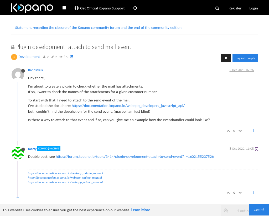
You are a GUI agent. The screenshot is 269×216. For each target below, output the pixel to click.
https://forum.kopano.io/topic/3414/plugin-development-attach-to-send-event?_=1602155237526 (135, 156)
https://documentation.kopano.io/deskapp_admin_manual (65, 173)
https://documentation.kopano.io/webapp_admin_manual (65, 182)
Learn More (140, 210)
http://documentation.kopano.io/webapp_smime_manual (65, 178)
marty (32, 149)
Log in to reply (245, 58)
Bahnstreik (35, 70)
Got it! (259, 209)
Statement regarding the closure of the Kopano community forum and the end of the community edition (98, 27)
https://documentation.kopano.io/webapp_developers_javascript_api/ (128, 105)
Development (29, 56)
